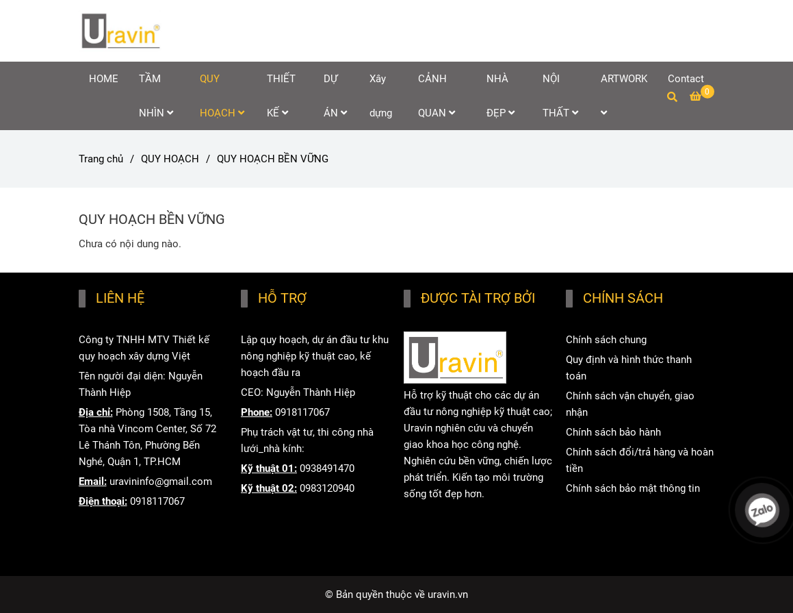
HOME (103, 79)
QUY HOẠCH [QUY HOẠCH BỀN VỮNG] (170, 159)
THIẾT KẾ (281, 96)
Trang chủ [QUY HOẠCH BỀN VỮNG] (101, 159)
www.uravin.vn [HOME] (436, 514)
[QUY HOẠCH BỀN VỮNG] (120, 30)
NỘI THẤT (560, 96)
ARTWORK (624, 95)
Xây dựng (380, 96)
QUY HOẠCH (222, 96)
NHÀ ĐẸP (500, 96)
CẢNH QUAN (436, 96)
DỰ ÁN (335, 96)
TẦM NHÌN (156, 96)
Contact (686, 79)
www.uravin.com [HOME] (441, 533)
